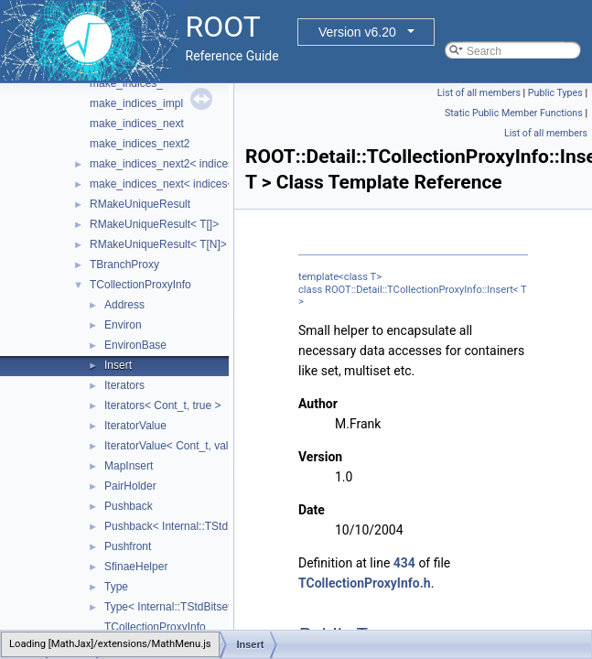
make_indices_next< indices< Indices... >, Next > (209, 184)
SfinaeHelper (135, 566)
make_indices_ (126, 83)
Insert (118, 365)
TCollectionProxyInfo (140, 284)
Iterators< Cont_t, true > (162, 405)
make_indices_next (137, 123)
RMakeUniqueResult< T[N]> (158, 244)
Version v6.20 (357, 32)
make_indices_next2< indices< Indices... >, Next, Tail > (223, 163)
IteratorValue (135, 425)
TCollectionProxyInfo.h (364, 583)
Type (116, 586)
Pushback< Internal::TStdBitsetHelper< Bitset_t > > (228, 526)
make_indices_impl (136, 103)
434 (404, 563)
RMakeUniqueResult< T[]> (154, 224)
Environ (123, 325)
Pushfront (127, 546)
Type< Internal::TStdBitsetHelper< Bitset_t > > (216, 606)
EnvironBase (135, 345)
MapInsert (128, 465)
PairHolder (130, 486)
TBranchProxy (124, 264)
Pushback (128, 506)
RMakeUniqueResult (140, 204)
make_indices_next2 (139, 143)
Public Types (555, 93)
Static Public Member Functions (514, 113)
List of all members (479, 93)
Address (124, 304)
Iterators (124, 385)
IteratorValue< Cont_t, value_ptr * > (190, 445)
